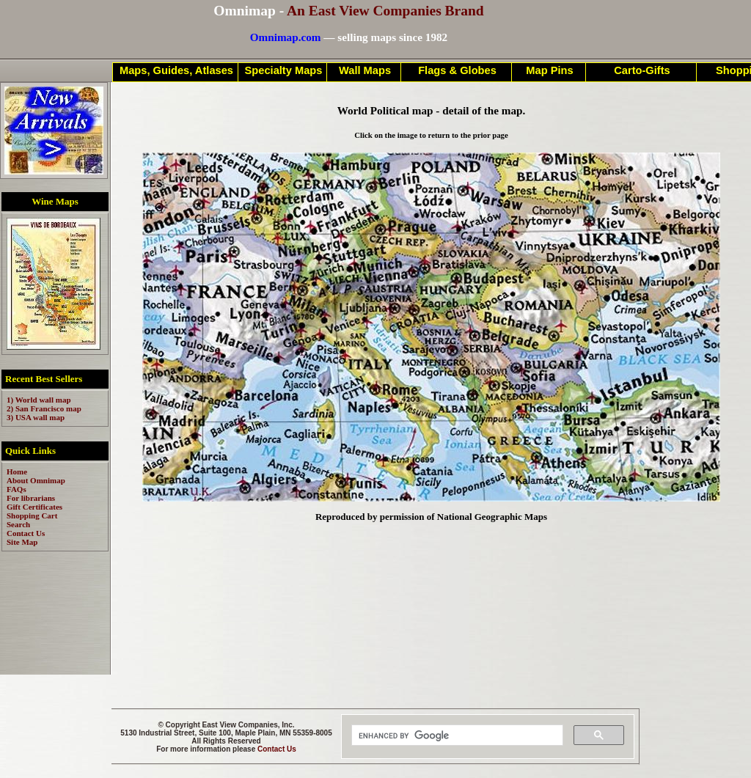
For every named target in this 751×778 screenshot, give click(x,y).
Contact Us (276, 749)
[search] (456, 735)
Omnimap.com (285, 37)
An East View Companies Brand (385, 10)
